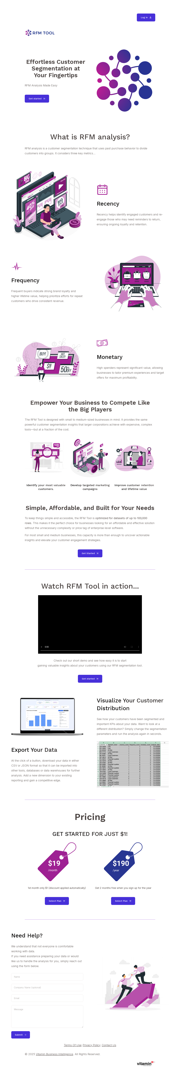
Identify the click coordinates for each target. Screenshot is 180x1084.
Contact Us (109, 1045)
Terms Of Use (73, 1045)
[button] (146, 17)
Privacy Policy (92, 1045)
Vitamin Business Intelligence (54, 1054)
